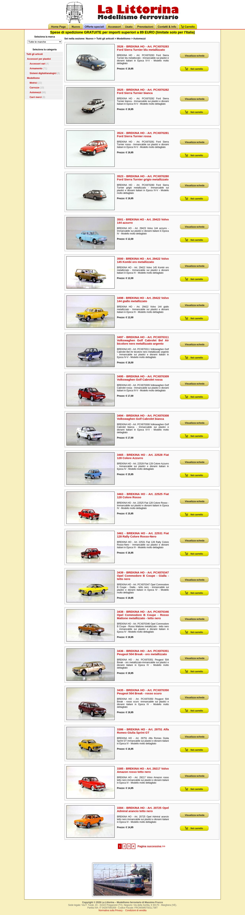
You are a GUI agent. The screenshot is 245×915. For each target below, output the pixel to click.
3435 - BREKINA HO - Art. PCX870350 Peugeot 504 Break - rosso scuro (143, 691)
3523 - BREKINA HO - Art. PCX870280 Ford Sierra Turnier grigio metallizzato (143, 178)
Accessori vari (37, 63)
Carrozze (34, 87)
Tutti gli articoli (34, 54)
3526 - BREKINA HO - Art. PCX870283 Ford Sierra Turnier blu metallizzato (143, 48)
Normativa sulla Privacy (110, 910)
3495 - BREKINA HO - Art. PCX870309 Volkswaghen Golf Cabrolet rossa (143, 378)
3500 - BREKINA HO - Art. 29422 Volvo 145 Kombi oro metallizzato (143, 260)
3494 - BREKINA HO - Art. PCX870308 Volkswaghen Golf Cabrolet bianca (143, 417)
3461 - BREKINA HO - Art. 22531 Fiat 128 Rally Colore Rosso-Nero (143, 535)
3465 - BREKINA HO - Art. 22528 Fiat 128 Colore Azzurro (143, 456)
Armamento (36, 68)
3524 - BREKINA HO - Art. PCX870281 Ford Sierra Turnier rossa (143, 134)
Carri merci (36, 97)
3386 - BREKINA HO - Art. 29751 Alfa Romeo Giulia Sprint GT (143, 731)
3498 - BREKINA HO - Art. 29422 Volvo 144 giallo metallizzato (143, 299)
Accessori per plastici (39, 59)
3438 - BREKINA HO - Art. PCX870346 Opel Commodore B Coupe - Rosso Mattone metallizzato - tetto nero (143, 615)
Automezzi (35, 92)
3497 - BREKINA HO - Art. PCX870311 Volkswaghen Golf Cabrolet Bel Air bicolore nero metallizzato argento (143, 340)
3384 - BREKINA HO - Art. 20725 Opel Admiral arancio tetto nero (143, 809)
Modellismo (33, 78)
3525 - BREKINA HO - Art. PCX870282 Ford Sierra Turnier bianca (143, 91)
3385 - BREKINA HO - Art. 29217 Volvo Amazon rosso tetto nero (143, 770)
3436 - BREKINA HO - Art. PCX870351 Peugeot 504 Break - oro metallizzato (143, 652)
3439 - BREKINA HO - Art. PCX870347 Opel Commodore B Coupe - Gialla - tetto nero (143, 576)
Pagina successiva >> (151, 846)
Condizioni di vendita (135, 910)
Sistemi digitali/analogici (43, 73)
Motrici (33, 83)
